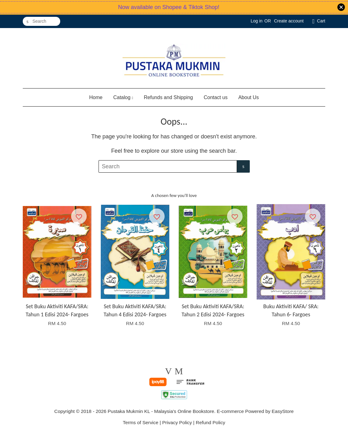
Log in (257, 20)
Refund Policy (210, 422)
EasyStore (283, 411)
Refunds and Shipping (168, 97)
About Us (248, 97)
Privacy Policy (177, 422)
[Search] (41, 21)
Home (96, 97)
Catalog (123, 97)
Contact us (215, 97)
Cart (321, 20)
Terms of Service (140, 422)
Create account (289, 20)
